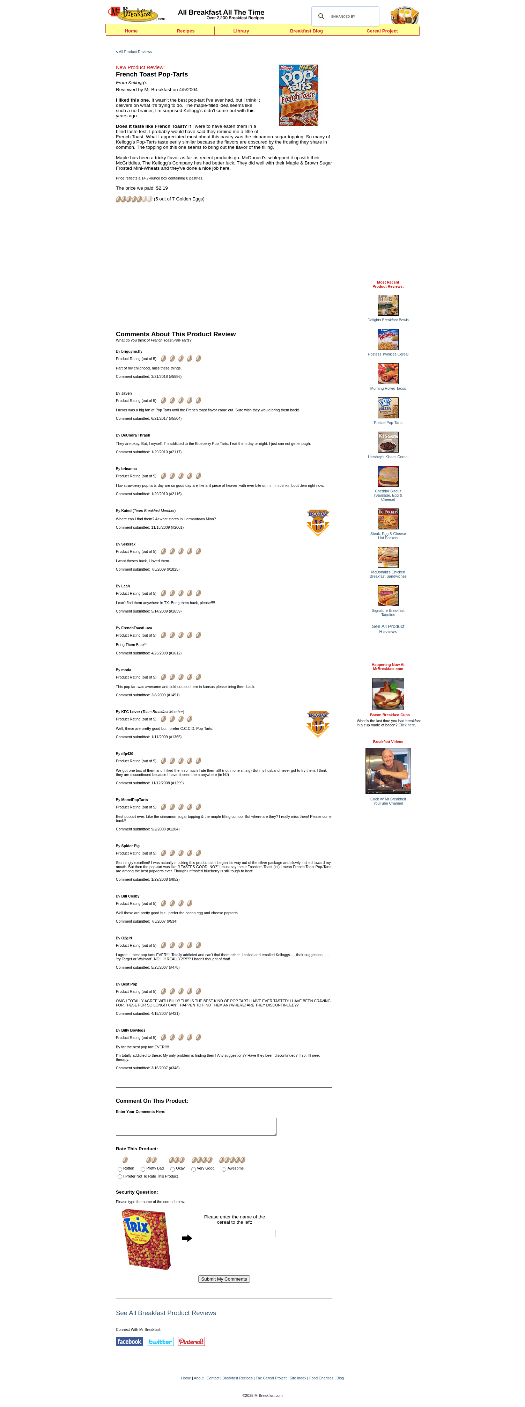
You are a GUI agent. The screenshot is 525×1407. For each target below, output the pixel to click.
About (199, 1381)
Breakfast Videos (388, 742)
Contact (213, 1381)
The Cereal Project (271, 1381)
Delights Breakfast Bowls (388, 320)
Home (131, 31)
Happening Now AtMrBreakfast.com (388, 666)
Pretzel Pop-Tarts (388, 422)
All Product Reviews (135, 52)
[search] (344, 16)
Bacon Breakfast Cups (390, 715)
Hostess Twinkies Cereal (388, 354)
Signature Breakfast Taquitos (388, 612)
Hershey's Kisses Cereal (388, 457)
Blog (340, 1381)
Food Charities (321, 1381)
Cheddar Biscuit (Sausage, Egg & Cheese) (388, 495)
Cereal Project (382, 31)
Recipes (185, 31)
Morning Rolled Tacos (388, 388)
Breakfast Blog (306, 31)
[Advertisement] (224, 265)
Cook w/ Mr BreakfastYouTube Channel (388, 801)
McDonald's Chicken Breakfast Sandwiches (388, 574)
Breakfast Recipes (237, 1381)
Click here (407, 725)
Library (241, 31)
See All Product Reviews (388, 629)
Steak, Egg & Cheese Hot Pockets (388, 536)
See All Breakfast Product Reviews (166, 1316)
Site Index (298, 1381)
